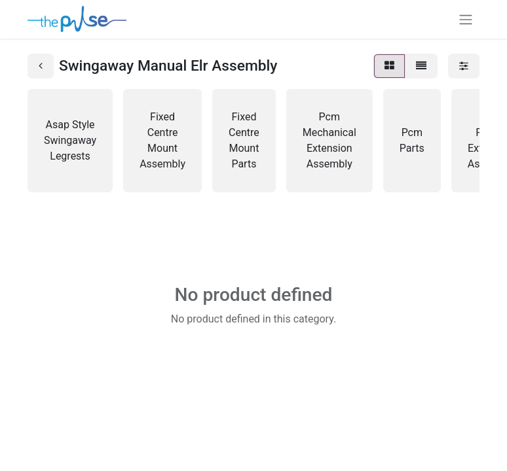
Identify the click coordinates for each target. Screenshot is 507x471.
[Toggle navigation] (465, 19)
